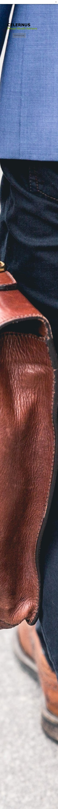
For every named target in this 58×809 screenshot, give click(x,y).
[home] (8, 0)
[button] (56, 2)
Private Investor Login (19, 35)
